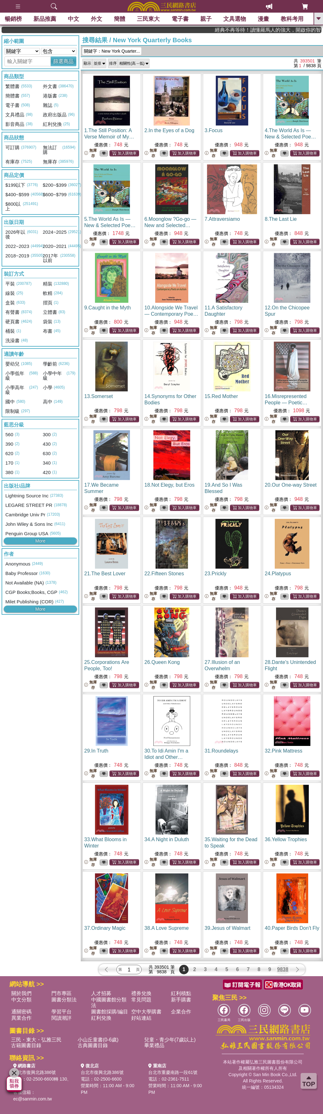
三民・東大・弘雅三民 (36, 1039)
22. (164, 573)
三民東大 (148, 19)
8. (281, 219)
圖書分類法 (64, 999)
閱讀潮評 (61, 1018)
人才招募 (101, 993)
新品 (44, 19)
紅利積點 (181, 993)
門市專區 (61, 993)
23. (215, 573)
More (40, 540)
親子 (206, 19)
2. (169, 130)
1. (109, 137)
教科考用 (292, 19)
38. (166, 928)
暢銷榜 (13, 19)
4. (291, 137)
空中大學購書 (146, 1011)
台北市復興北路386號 (34, 1072)
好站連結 (141, 1018)
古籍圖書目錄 (26, 1045)
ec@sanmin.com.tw (32, 1098)
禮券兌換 (141, 993)
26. (162, 662)
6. (170, 225)
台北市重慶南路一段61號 (172, 1072)
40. (292, 928)
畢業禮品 (154, 1045)
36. (286, 839)
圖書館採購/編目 (109, 1011)
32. (283, 750)
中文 (73, 19)
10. (171, 314)
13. (98, 396)
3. (214, 130)
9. (107, 307)
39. (227, 928)
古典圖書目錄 (93, 1045)
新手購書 (181, 999)
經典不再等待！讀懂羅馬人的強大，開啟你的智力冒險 (290, 29)
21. (105, 573)
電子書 (180, 19)
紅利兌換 (101, 1018)
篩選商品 (63, 61)
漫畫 (263, 19)
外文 (96, 19)
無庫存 (90, 153)
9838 (283, 969)
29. (96, 750)
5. (110, 225)
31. (221, 750)
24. (278, 573)
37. (105, 928)
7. (222, 219)
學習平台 (61, 1011)
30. (166, 757)
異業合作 (21, 1018)
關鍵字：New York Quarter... (112, 51)
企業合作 (181, 1011)
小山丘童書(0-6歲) (98, 1039)
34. (166, 839)
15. (221, 396)
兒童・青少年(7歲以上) (170, 1039)
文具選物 (234, 19)
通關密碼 (21, 1011)
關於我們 (21, 993)
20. (291, 485)
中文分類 (21, 999)
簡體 (119, 19)
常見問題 (141, 999)
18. (169, 485)
